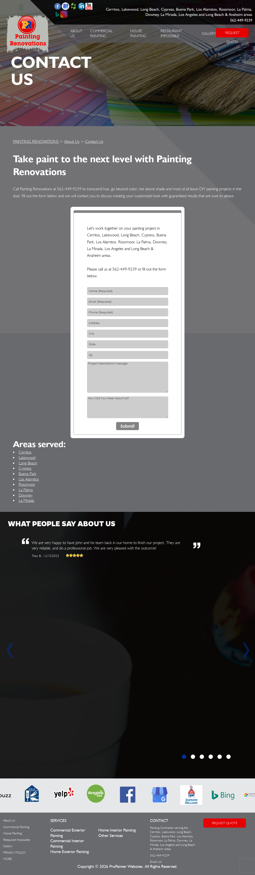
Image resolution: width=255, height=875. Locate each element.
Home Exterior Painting (69, 852)
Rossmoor (27, 484)
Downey (26, 495)
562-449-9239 (241, 20)
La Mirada (26, 500)
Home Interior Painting (117, 830)
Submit (127, 426)
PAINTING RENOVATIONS (36, 141)
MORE (7, 859)
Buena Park (27, 473)
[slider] (74, 555)
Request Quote (224, 823)
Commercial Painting (16, 827)
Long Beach (28, 463)
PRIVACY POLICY (14, 853)
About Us (71, 141)
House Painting (12, 833)
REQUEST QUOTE (232, 34)
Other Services (110, 836)
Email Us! (156, 862)
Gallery (209, 33)
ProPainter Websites (126, 867)
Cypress (25, 468)
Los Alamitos (29, 479)
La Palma (26, 489)
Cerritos (25, 452)
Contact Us (94, 141)
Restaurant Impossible (16, 840)
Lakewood (27, 457)
